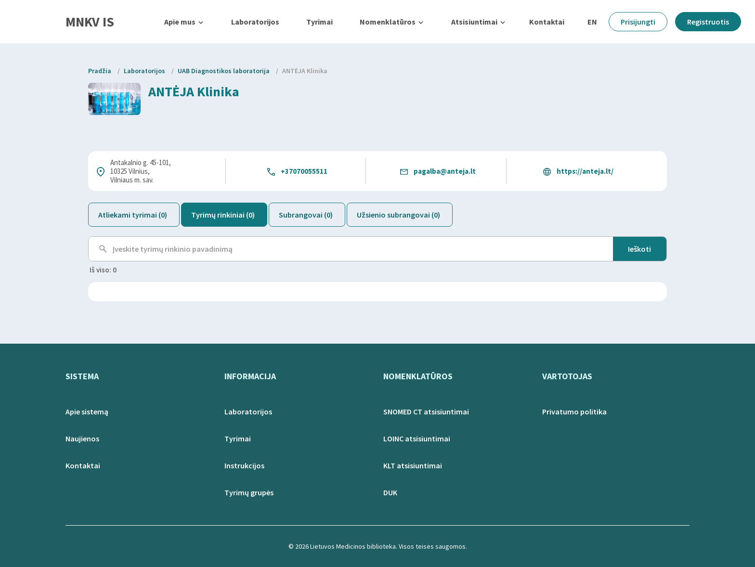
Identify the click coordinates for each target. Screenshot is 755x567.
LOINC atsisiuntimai (416, 438)
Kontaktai (546, 21)
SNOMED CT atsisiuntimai (426, 411)
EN (592, 21)
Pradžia (99, 70)
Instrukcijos (244, 465)
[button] (184, 21)
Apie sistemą (86, 411)
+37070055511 (304, 171)
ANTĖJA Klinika (304, 70)
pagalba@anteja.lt (445, 171)
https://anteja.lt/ (585, 171)
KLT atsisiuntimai (412, 465)
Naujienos (82, 438)
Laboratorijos (255, 21)
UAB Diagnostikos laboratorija (224, 70)
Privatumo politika (574, 411)
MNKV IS (89, 21)
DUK (390, 492)
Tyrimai (319, 21)
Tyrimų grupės (248, 492)
